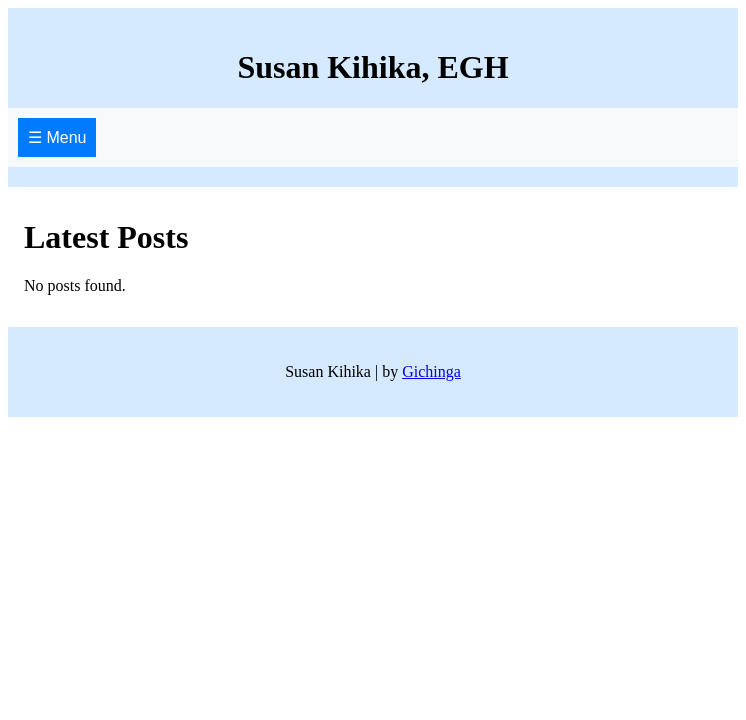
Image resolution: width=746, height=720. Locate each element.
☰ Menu (57, 137)
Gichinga (431, 371)
